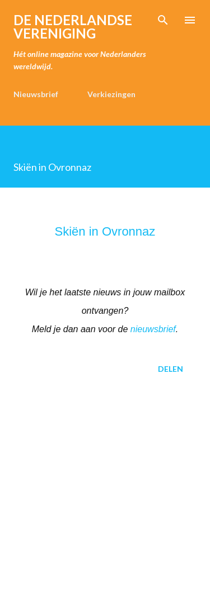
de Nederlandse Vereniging (72, 26)
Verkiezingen (111, 94)
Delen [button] (170, 368)
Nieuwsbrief (35, 94)
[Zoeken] (163, 20)
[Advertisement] (105, 483)
